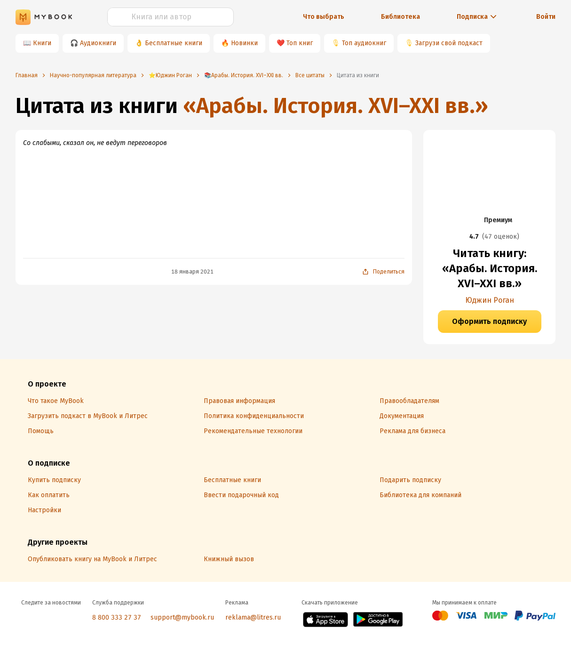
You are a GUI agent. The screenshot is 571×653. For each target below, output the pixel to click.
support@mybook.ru (182, 617)
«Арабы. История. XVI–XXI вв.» (335, 106)
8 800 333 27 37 (116, 617)
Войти (545, 17)
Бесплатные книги (173, 43)
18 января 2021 (192, 271)
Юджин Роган (489, 300)
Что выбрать (323, 17)
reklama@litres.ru (253, 617)
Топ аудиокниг (364, 43)
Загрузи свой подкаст (449, 43)
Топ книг (299, 43)
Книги (42, 43)
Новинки (244, 43)
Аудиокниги (98, 43)
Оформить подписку (489, 321)
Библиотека (400, 17)
